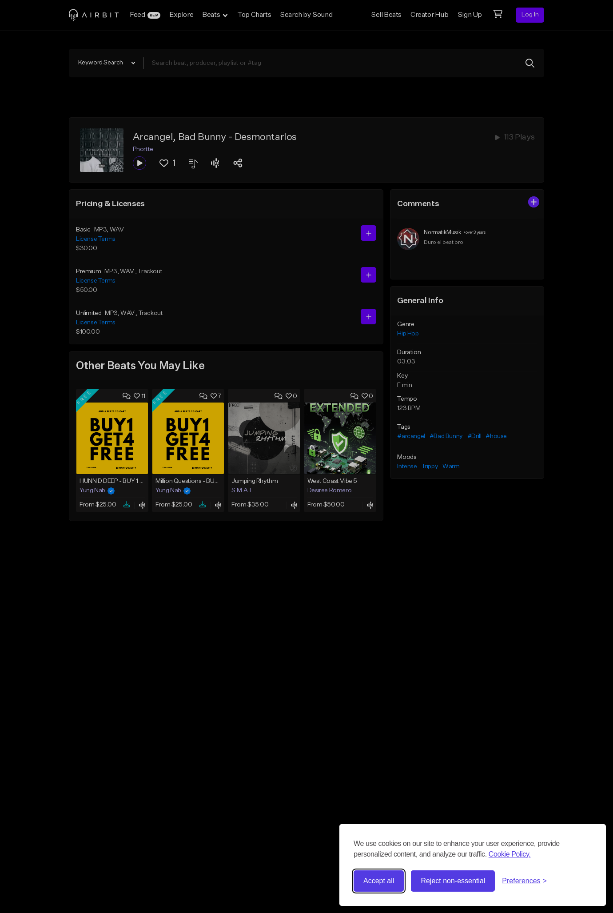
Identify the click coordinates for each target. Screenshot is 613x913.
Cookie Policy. (510, 854)
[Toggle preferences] (524, 881)
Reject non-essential (453, 881)
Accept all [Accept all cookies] (378, 881)
